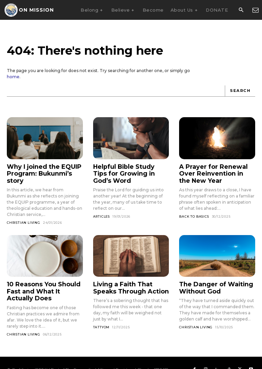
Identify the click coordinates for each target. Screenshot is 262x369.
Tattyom (101, 315)
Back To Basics (194, 213)
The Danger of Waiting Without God (210, 277)
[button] (241, 10)
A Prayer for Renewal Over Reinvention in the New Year (215, 171)
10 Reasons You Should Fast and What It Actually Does (41, 280)
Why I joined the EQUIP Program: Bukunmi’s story (43, 168)
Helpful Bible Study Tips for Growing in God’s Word (131, 168)
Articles (101, 207)
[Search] (240, 90)
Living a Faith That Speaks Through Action (129, 277)
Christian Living (23, 213)
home (13, 76)
